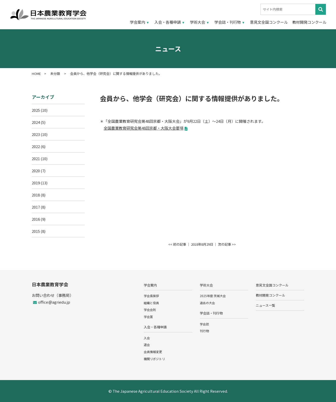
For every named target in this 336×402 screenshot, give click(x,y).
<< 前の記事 (177, 244)
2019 (36, 182)
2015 (36, 231)
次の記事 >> (227, 244)
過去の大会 (207, 303)
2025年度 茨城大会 (213, 296)
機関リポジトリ (154, 359)
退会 (147, 344)
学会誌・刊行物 (227, 22)
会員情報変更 (153, 352)
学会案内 (137, 22)
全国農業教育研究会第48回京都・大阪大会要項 (143, 128)
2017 (36, 207)
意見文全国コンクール (269, 22)
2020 (36, 170)
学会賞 (148, 316)
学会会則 (150, 309)
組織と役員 (151, 303)
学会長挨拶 (151, 296)
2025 (36, 110)
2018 (36, 194)
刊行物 (204, 331)
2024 (36, 122)
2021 (36, 158)
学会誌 (204, 324)
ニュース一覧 (265, 305)
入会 (147, 338)
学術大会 (197, 22)
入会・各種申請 (167, 22)
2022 (36, 146)
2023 (36, 134)
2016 (36, 219)
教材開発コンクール (309, 22)
